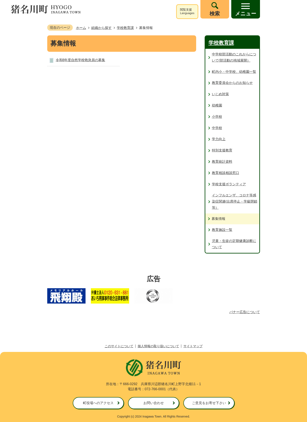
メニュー (245, 13)
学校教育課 (125, 28)
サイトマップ (193, 346)
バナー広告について (244, 312)
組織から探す (101, 28)
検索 (215, 13)
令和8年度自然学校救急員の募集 (80, 60)
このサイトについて (119, 346)
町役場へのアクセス (98, 403)
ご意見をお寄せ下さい (209, 403)
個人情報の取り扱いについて (158, 346)
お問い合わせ (153, 403)
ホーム (81, 28)
